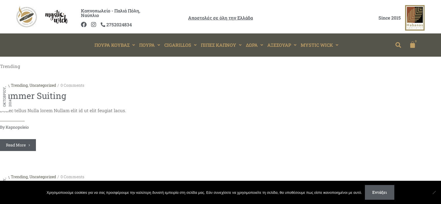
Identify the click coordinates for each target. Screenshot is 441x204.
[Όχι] (434, 192)
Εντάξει (379, 192)
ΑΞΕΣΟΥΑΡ (281, 45)
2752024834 (116, 24)
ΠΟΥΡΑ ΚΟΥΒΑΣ (114, 45)
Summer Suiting (33, 95)
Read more (18, 145)
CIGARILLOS (180, 45)
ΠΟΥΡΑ (149, 45)
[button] (114, 45)
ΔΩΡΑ (254, 45)
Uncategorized (42, 85)
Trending (19, 85)
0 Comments (72, 85)
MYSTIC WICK (319, 45)
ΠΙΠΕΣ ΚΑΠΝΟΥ (221, 45)
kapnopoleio (17, 127)
